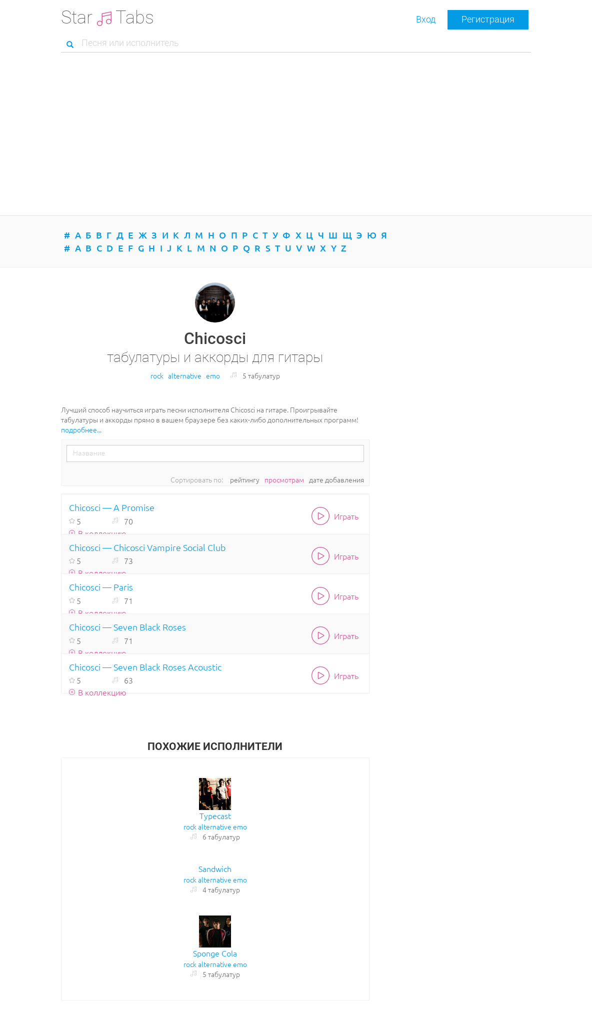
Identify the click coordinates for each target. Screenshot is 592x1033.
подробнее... (81, 429)
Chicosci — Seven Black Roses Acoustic (145, 666)
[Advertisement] (296, 135)
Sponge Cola (215, 953)
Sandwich (215, 868)
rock (157, 375)
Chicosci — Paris (101, 586)
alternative (185, 375)
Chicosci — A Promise (111, 507)
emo (213, 375)
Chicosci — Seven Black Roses (127, 626)
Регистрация (488, 19)
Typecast (215, 815)
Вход (426, 19)
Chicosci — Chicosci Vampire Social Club (147, 547)
